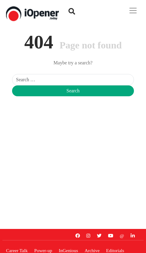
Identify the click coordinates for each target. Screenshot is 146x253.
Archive (92, 250)
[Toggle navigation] (133, 11)
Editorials (115, 250)
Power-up (43, 250)
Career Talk (17, 250)
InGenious (68, 250)
